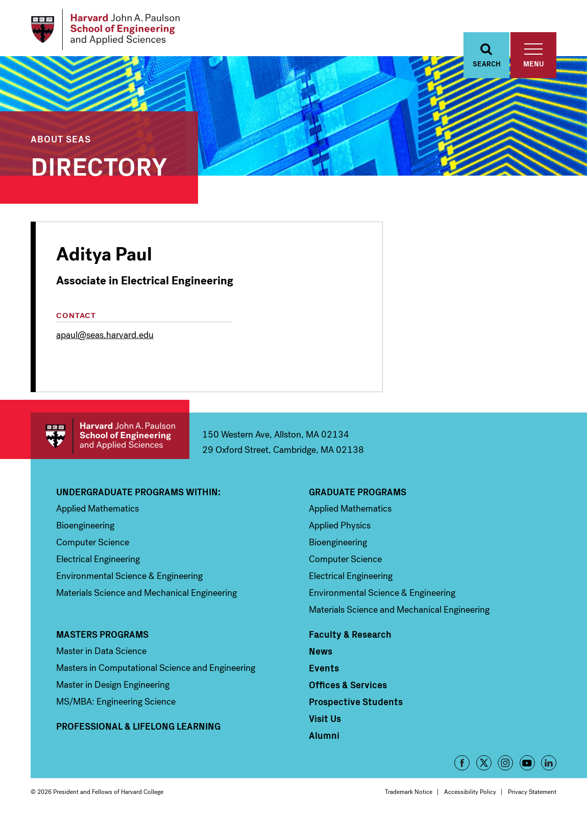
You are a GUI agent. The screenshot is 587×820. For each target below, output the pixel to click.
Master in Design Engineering (112, 687)
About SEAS (61, 141)
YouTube (527, 766)
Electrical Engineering (98, 562)
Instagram (505, 766)
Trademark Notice (408, 795)
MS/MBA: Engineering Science (116, 704)
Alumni (324, 738)
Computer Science (92, 545)
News (320, 654)
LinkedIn (548, 766)
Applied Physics (340, 528)
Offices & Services (348, 687)
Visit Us (325, 721)
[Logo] (109, 31)
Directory (99, 168)
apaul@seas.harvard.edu (105, 338)
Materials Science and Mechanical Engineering (146, 595)
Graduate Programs (357, 494)
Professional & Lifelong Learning (138, 729)
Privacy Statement (532, 795)
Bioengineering (85, 528)
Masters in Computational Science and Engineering (155, 671)
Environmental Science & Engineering (129, 579)
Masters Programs (102, 637)
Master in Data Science (101, 654)
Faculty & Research (350, 637)
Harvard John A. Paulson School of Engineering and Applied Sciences (110, 439)
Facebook (462, 766)
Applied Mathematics (97, 511)
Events (324, 671)
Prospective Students (356, 704)
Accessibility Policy (470, 795)
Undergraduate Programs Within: (138, 494)
